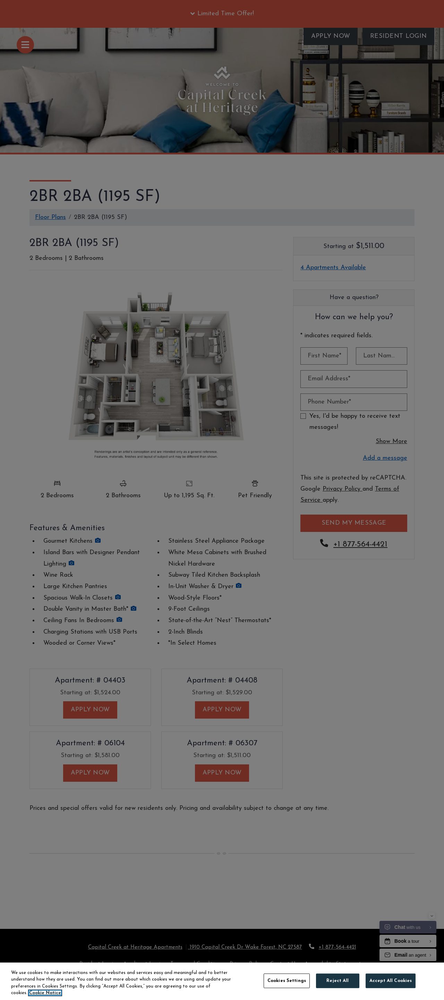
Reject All (337, 980)
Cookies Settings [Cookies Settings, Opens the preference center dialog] (286, 980)
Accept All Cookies (390, 980)
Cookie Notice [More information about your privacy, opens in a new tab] (45, 993)
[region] (222, 981)
